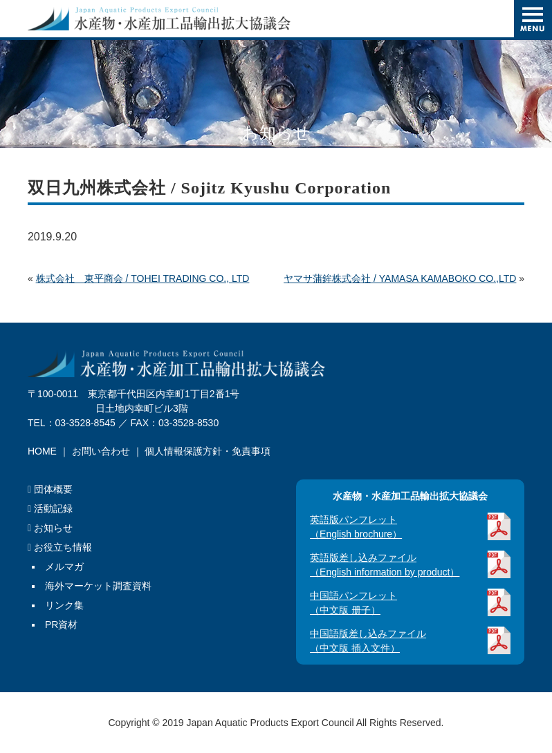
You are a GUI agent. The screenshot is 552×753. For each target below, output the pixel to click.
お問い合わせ (101, 451)
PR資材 (61, 624)
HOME (42, 451)
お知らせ (50, 527)
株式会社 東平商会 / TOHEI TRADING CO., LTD (143, 278)
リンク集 (64, 605)
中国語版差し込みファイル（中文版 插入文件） (368, 641)
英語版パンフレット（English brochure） (356, 527)
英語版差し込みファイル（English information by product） (384, 565)
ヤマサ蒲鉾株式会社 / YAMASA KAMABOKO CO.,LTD (400, 278)
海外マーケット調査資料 (98, 585)
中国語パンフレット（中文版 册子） (353, 603)
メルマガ (64, 566)
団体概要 (50, 489)
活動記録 (50, 508)
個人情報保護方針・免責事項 (207, 451)
